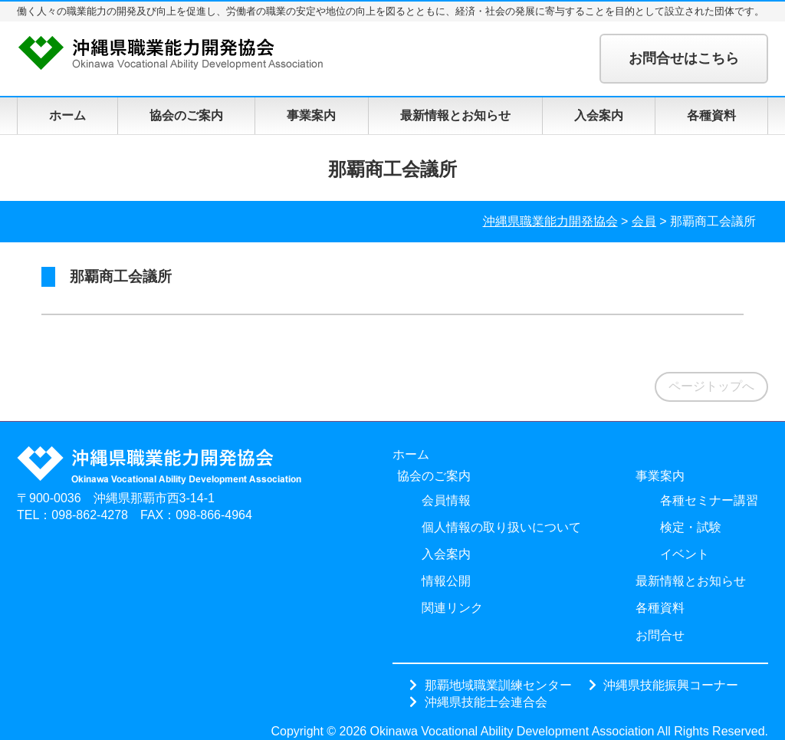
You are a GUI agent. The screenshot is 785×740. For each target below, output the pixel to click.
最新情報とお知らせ (455, 115)
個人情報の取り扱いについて (501, 527)
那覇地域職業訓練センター (498, 685)
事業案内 (311, 115)
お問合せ (660, 635)
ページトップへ (711, 386)
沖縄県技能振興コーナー (670, 685)
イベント (684, 554)
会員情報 (446, 500)
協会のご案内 (186, 115)
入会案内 (598, 115)
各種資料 (711, 115)
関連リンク (452, 607)
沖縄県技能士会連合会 (486, 702)
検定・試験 (690, 527)
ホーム (67, 115)
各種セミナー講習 (709, 500)
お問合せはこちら (684, 58)
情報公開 (446, 580)
